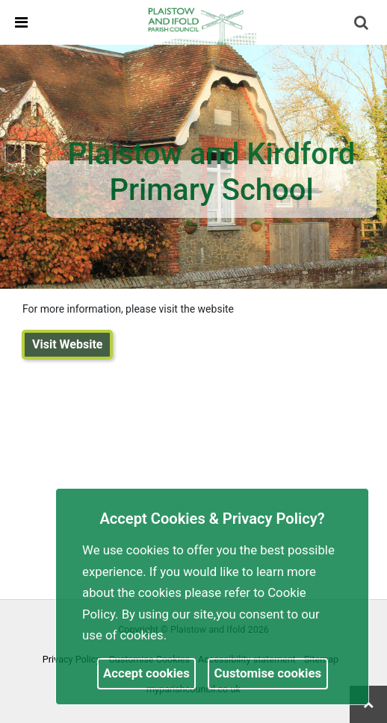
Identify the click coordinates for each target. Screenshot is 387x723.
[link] (200, 22)
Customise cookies (268, 673)
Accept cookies (146, 673)
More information (219, 634)
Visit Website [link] (67, 344)
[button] (362, 24)
